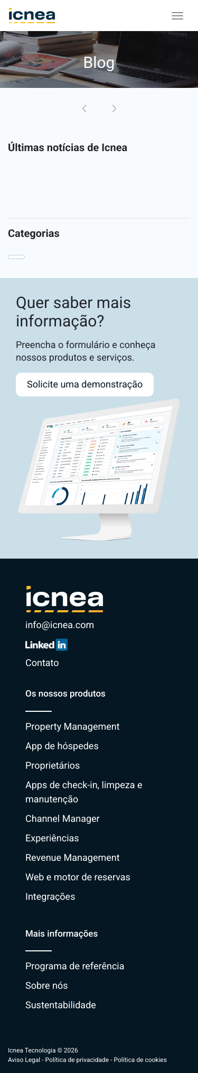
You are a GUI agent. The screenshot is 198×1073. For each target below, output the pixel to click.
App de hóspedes (62, 746)
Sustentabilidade (60, 1005)
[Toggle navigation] (177, 16)
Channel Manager (62, 818)
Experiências (52, 838)
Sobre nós (46, 985)
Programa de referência (74, 966)
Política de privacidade (77, 1060)
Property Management (72, 726)
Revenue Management (72, 857)
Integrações (50, 896)
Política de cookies (140, 1060)
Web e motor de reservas (77, 877)
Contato (42, 663)
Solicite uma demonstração (85, 384)
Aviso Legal (24, 1060)
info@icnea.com (59, 625)
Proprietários (52, 765)
